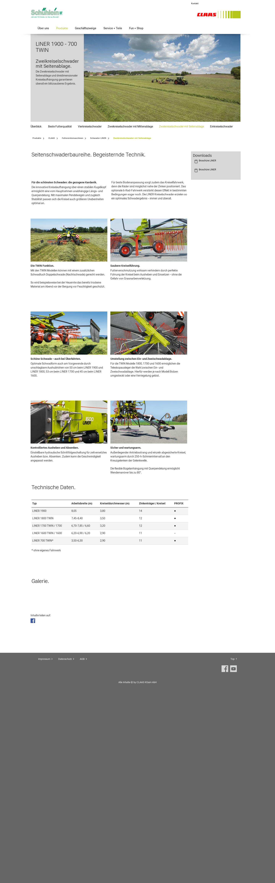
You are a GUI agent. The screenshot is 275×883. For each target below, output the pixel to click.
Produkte (62, 28)
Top (233, 845)
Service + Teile (113, 28)
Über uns (43, 28)
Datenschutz (65, 845)
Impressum (44, 845)
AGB (82, 845)
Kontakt (195, 3)
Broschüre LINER (207, 160)
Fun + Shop (136, 28)
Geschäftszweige (85, 28)
